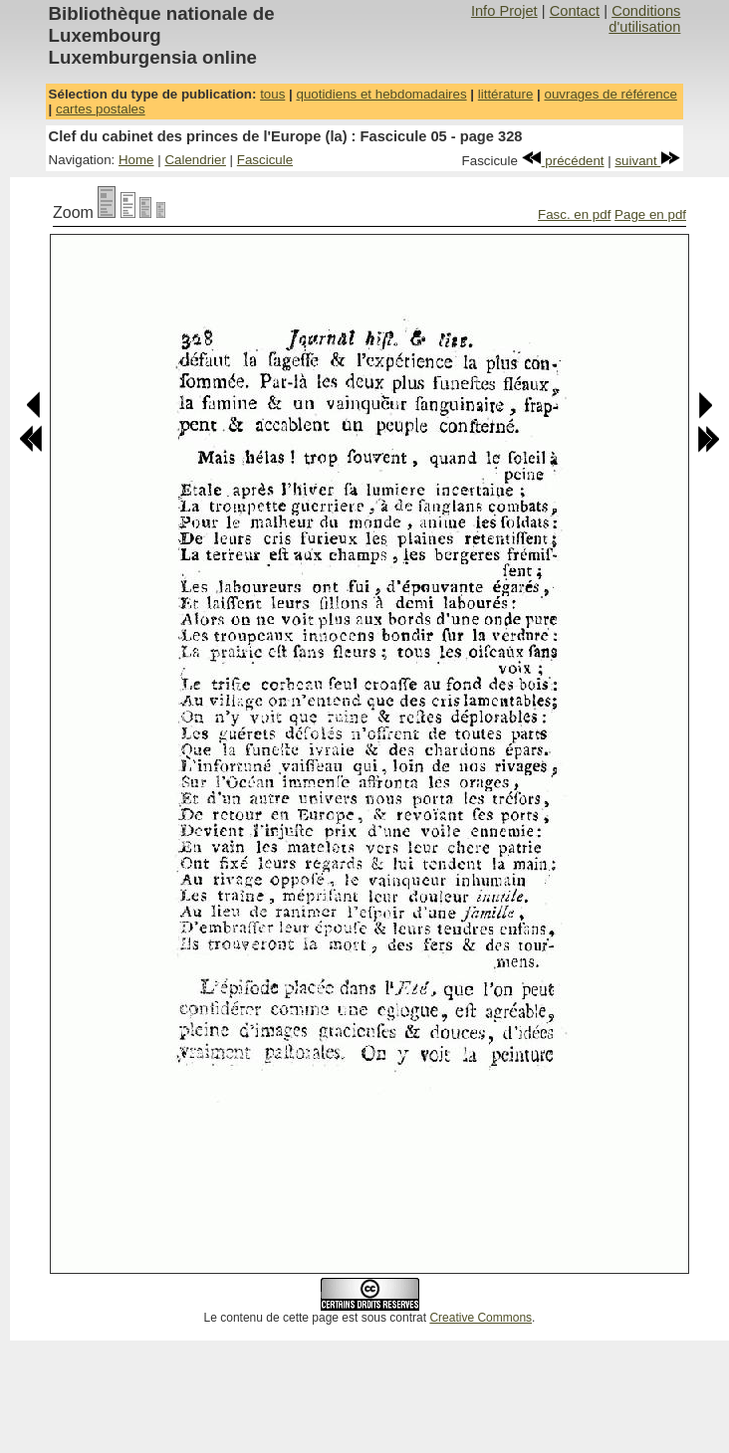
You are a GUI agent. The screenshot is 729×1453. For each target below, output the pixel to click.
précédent (563, 160)
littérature (506, 94)
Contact (575, 11)
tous (272, 94)
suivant (647, 160)
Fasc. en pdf (574, 214)
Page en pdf (650, 214)
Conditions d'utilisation (644, 19)
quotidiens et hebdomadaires (381, 94)
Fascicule (265, 159)
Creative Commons (480, 1318)
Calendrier (195, 159)
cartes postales (100, 109)
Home (136, 159)
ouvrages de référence (610, 94)
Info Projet (504, 11)
